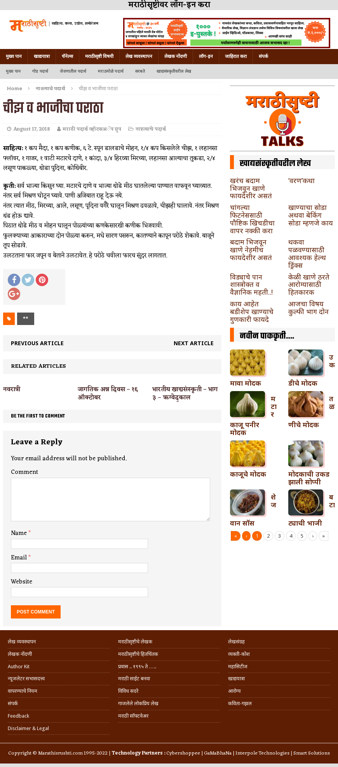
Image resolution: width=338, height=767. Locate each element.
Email (19, 557)
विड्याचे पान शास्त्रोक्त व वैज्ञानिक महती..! (251, 284)
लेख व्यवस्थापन (138, 56)
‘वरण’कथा (301, 180)
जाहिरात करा (236, 56)
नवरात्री (11, 389)
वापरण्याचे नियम (22, 691)
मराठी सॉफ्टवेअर (133, 716)
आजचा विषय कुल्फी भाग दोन (308, 307)
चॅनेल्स (67, 56)
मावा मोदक (245, 383)
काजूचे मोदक (248, 474)
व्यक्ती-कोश (239, 654)
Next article (194, 343)
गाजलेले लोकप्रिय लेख (138, 703)
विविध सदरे (128, 691)
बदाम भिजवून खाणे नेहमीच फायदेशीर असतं (251, 249)
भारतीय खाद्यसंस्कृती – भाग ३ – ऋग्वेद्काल (185, 393)
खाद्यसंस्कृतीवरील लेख (174, 71)
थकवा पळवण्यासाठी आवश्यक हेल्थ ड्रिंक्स (307, 253)
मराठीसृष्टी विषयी (99, 56)
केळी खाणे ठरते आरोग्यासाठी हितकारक (308, 284)
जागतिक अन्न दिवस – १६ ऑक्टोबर (108, 393)
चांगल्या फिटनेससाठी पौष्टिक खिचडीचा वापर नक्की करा (252, 219)
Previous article (37, 343)
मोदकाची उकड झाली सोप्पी (308, 477)
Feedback (18, 716)
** (25, 318)
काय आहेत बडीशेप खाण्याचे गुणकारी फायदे (252, 311)
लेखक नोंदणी (175, 56)
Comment (24, 472)
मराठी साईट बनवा (134, 678)
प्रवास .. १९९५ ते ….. (137, 666)
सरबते (140, 71)
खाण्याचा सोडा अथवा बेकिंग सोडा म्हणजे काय (310, 215)
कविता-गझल (240, 703)
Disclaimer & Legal (28, 728)
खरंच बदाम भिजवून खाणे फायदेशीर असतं (251, 188)
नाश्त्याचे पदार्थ (151, 129)
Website (21, 582)
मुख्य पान (14, 56)
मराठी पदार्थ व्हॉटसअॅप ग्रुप (92, 129)
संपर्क (263, 56)
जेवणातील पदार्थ (73, 71)
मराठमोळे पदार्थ (111, 71)
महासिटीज (237, 666)
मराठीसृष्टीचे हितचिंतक (138, 654)
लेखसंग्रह (236, 642)
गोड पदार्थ (40, 71)
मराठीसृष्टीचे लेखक (135, 642)
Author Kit (19, 666)
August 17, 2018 (31, 129)
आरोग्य (234, 691)
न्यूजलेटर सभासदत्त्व (26, 678)
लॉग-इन (206, 56)
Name (19, 533)
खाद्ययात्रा (42, 56)
